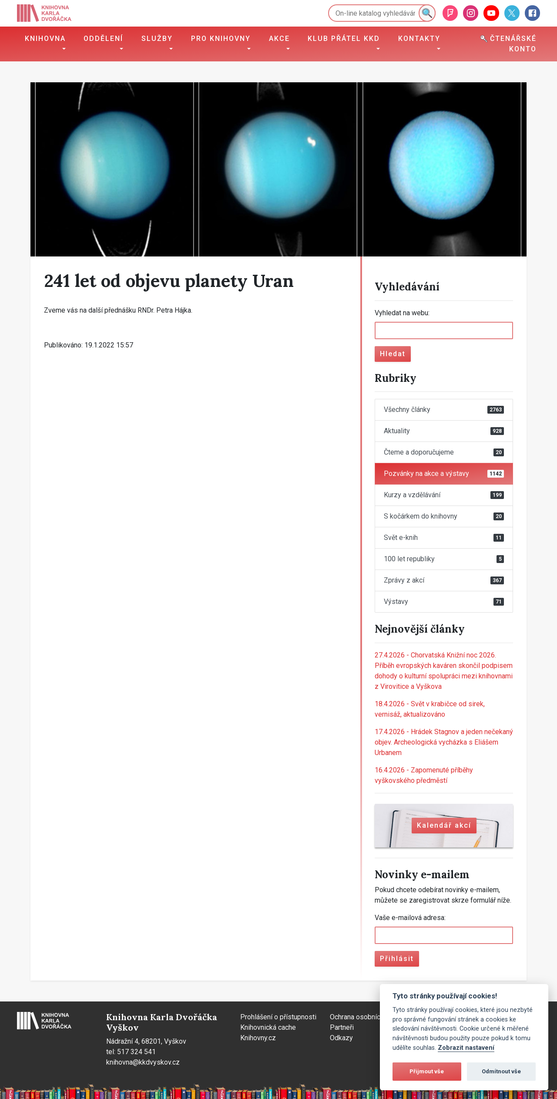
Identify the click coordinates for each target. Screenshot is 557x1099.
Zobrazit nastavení (466, 1048)
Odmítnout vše (501, 1071)
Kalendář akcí (444, 825)
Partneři (342, 1027)
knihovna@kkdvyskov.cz (143, 1062)
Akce (279, 38)
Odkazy (341, 1038)
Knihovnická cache (268, 1027)
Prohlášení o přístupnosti (278, 1017)
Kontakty (419, 38)
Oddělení (103, 38)
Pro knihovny (221, 38)
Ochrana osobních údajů (366, 1017)
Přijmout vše (426, 1071)
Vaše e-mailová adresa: (410, 918)
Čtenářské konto (508, 43)
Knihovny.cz (258, 1038)
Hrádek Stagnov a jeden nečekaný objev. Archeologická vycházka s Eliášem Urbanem (444, 742)
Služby (157, 38)
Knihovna (45, 38)
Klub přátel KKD (344, 38)
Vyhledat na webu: (402, 313)
